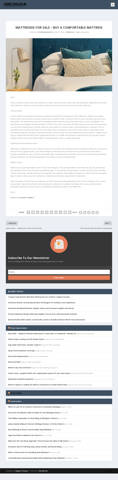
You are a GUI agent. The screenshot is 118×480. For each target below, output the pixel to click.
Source (13, 190)
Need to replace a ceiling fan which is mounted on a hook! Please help (37, 377)
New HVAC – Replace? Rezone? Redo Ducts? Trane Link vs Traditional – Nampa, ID (42, 326)
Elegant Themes (22, 464)
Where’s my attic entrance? (19, 360)
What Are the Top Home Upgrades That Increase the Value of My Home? (38, 434)
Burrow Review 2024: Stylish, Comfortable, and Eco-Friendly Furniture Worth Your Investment (46, 312)
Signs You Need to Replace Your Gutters (24, 428)
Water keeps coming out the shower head (25, 332)
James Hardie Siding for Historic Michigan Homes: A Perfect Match (36, 417)
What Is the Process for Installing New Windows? (28, 445)
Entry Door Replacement (18, 349)
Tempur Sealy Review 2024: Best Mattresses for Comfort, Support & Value (39, 290)
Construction (15, 394)
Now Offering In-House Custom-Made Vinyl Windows (30, 422)
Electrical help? (14, 355)
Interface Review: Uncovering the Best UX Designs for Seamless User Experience (41, 295)
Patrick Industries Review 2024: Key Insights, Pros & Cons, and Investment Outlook (42, 307)
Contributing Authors (45, 25)
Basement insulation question (20, 372)
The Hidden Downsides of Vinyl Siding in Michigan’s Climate (33, 411)
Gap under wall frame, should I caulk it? (24, 338)
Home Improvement (18, 321)
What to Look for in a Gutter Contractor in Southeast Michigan (34, 400)
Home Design (15, 386)
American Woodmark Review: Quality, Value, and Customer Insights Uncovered (41, 301)
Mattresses (70, 25)
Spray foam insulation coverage (21, 343)
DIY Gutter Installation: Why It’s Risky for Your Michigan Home (34, 405)
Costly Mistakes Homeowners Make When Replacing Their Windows (36, 451)
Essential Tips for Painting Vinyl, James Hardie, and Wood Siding (34, 439)
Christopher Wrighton (26, 190)
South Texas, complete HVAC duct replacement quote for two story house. (39, 366)
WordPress (43, 464)
